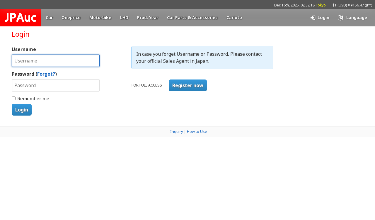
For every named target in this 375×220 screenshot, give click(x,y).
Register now (187, 85)
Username (24, 49)
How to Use (197, 131)
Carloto (234, 17)
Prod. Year (147, 17)
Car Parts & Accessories (192, 17)
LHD (124, 17)
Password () (34, 74)
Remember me (33, 98)
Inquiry (176, 131)
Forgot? (46, 74)
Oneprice (71, 17)
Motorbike (100, 17)
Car (49, 17)
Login (21, 109)
